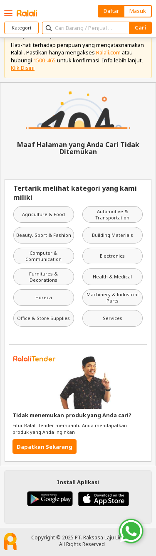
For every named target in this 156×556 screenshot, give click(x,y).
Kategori (21, 28)
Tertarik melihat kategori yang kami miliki (75, 193)
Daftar (111, 11)
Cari (140, 27)
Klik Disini (23, 67)
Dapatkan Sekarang (44, 446)
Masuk (137, 11)
